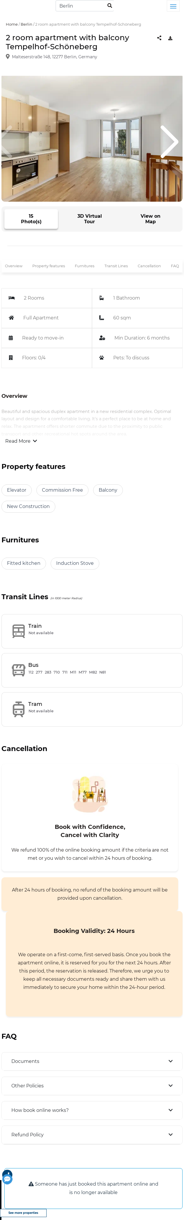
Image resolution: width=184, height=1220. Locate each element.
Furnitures (84, 266)
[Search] (85, 5)
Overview (13, 266)
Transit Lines (116, 266)
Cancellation (149, 266)
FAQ (175, 266)
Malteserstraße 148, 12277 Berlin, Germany (54, 56)
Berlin (26, 24)
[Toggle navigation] (173, 6)
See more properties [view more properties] (23, 1212)
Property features (48, 266)
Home (12, 24)
